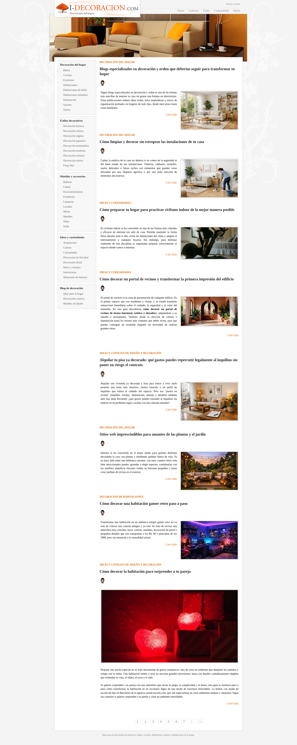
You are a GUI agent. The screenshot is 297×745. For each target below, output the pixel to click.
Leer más (171, 114)
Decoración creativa (73, 298)
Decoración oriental (73, 155)
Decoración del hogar (73, 64)
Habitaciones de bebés (75, 90)
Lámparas (68, 201)
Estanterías (69, 196)
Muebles (67, 216)
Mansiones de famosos (75, 277)
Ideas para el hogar (73, 293)
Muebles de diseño (73, 303)
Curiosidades (70, 252)
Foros (180, 10)
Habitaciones (70, 85)
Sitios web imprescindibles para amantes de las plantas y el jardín (153, 434)
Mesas (66, 211)
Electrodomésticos (73, 191)
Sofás (66, 226)
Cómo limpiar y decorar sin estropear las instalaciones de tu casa (152, 142)
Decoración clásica (73, 131)
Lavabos (67, 206)
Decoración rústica (73, 160)
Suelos (66, 109)
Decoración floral (72, 262)
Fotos (206, 10)
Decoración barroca (73, 126)
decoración (119, 735)
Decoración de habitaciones (122, 496)
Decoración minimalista (76, 145)
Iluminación (69, 99)
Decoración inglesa (73, 136)
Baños (66, 70)
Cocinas (67, 75)
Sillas (66, 221)
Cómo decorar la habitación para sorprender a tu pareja (145, 571)
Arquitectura (70, 242)
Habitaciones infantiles (75, 95)
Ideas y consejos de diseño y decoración (130, 353)
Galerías (194, 10)
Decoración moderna (74, 150)
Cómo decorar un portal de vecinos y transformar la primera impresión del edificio (167, 279)
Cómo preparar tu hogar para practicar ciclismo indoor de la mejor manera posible (167, 210)
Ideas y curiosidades (72, 237)
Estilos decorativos (71, 120)
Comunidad (221, 10)
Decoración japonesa (74, 140)
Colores (67, 247)
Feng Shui (68, 165)
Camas (66, 187)
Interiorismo (69, 272)
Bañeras (67, 182)
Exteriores (68, 80)
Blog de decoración (71, 288)
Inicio (236, 10)
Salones (67, 104)
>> (200, 721)
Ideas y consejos (72, 267)
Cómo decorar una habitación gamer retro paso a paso (144, 503)
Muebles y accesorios (72, 176)
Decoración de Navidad (75, 257)
